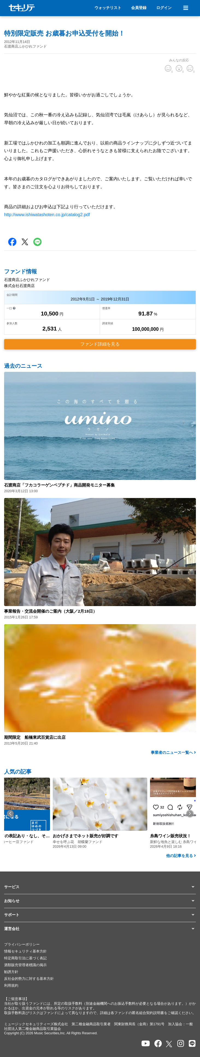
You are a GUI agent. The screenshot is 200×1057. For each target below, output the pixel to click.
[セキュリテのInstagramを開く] (180, 1043)
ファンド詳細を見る (100, 344)
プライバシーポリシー (22, 944)
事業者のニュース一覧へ (173, 752)
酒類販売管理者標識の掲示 (25, 965)
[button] (10, 813)
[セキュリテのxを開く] (169, 1044)
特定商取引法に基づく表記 (25, 958)
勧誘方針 (11, 972)
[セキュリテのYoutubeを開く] (145, 1043)
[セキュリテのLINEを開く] (192, 1043)
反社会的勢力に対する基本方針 (29, 979)
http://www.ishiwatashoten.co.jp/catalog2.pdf (47, 214)
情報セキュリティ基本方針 (25, 951)
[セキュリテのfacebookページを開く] (158, 1043)
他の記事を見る (181, 855)
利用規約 (11, 986)
